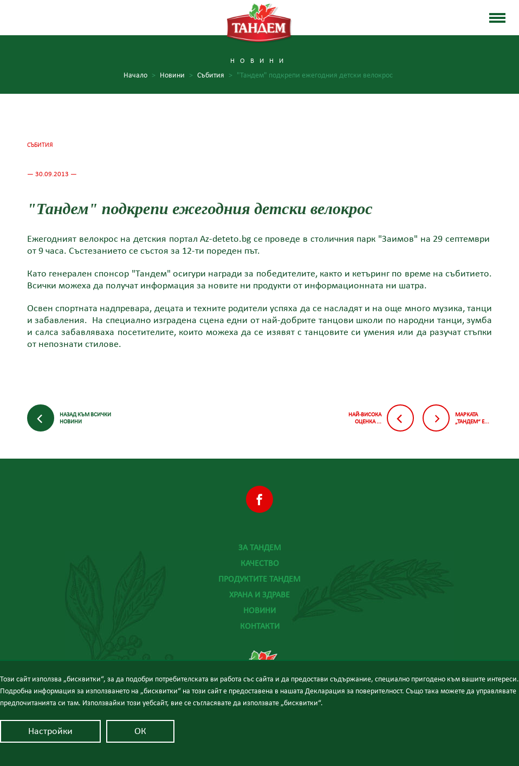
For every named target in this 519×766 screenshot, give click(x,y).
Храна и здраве (259, 594)
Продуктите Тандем (259, 579)
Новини (176, 75)
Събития (214, 75)
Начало (139, 75)
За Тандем (259, 547)
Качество (260, 563)
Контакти (260, 626)
